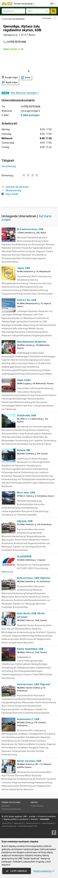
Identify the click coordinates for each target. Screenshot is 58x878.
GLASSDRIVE (24, 556)
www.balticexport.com (28, 826)
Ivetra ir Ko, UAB (26, 300)
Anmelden (44, 819)
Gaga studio (24, 380)
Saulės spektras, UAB (18, 816)
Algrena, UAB (24, 521)
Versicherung (9, 166)
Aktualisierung (11, 190)
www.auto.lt (19, 823)
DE (52, 3)
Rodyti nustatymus (43, 871)
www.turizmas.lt (33, 823)
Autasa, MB (23, 450)
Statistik (34, 819)
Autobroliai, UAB (26, 415)
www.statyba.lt (48, 823)
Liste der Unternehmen (13, 19)
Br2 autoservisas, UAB (30, 229)
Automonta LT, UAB (28, 719)
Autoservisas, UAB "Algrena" (34, 578)
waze (25, 77)
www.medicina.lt (9, 826)
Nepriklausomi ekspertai (31, 341)
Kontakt (32, 816)
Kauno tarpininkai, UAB (30, 648)
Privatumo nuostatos (47, 816)
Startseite (6, 806)
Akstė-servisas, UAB (29, 760)
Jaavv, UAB (23, 268)
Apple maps (9, 82)
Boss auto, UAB (26, 492)
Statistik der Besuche (15, 186)
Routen (40, 806)
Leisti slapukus (16, 870)
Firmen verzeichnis (24, 3)
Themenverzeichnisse (11, 809)
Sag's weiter (10, 194)
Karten (34, 802)
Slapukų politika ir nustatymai (16, 819)
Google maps (10, 77)
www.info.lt (6, 823)
